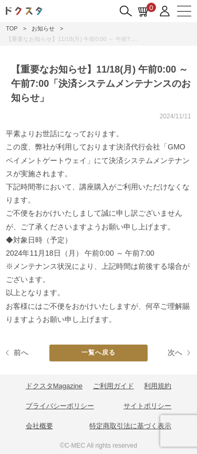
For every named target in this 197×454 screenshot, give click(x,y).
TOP (11, 28)
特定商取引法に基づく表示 (130, 426)
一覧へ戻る (98, 352)
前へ (21, 352)
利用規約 (157, 386)
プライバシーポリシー (60, 406)
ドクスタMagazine (54, 386)
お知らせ (43, 28)
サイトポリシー (147, 406)
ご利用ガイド (113, 386)
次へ (175, 352)
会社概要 (39, 426)
